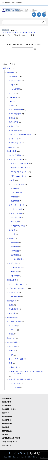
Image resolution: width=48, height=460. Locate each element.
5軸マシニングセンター (19, 172)
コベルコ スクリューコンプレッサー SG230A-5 (18, 32)
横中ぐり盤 (15, 222)
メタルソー (13, 330)
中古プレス (10, 338)
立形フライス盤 (16, 209)
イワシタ (12, 85)
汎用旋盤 (12, 230)
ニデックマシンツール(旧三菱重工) (21, 134)
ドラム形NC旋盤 (16, 192)
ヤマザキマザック (15, 143)
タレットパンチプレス (16, 284)
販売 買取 (6, 68)
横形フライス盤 (16, 213)
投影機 (11, 305)
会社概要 (5, 434)
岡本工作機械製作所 (16, 110)
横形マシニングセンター (19, 168)
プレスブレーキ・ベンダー (18, 288)
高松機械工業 (13, 122)
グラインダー (15, 383)
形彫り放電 (15, 271)
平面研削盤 (15, 242)
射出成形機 (13, 346)
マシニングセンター (16, 159)
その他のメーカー (15, 81)
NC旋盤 (11, 180)
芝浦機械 (12, 118)
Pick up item (11, 147)
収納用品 (12, 350)
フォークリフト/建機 (16, 359)
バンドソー (13, 325)
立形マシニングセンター (19, 163)
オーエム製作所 (14, 89)
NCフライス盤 (16, 217)
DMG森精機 (13, 97)
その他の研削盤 (16, 259)
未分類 (11, 355)
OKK (10, 101)
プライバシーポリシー (9, 442)
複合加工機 (15, 201)
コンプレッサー (14, 387)
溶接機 (11, 334)
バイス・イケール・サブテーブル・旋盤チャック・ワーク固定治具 (26, 372)
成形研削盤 (15, 247)
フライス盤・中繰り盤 (16, 205)
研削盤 (11, 238)
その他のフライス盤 (18, 226)
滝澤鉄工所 (13, 126)
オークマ (12, 93)
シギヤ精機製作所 (15, 114)
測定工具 (12, 313)
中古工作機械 (11, 151)
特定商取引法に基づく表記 (11, 438)
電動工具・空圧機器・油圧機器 (19, 379)
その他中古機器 (12, 342)
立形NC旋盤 (15, 188)
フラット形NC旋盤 (17, 184)
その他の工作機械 (15, 155)
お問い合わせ (6, 445)
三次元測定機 (13, 309)
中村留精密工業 (14, 130)
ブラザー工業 (13, 139)
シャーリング (13, 292)
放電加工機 (13, 263)
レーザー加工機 (14, 296)
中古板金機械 (11, 280)
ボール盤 (12, 234)
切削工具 (14, 367)
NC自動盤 (14, 197)
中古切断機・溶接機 (14, 321)
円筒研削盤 (15, 251)
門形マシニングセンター (19, 176)
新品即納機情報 (12, 76)
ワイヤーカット (16, 267)
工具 (10, 363)
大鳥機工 (12, 105)
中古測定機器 (11, 301)
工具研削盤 (15, 255)
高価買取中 (10, 72)
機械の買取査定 (7, 431)
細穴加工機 (15, 276)
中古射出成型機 (12, 317)
